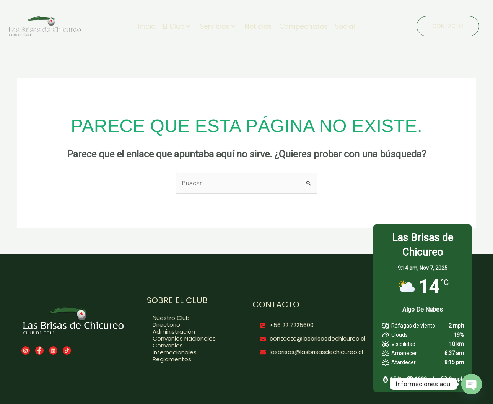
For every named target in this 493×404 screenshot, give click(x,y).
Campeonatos (303, 25)
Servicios (217, 25)
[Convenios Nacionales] (188, 337)
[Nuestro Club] (188, 317)
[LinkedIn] (53, 350)
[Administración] (188, 331)
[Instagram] (25, 350)
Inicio (146, 25)
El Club (176, 25)
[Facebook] (39, 350)
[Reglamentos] (188, 358)
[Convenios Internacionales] (188, 348)
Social (345, 25)
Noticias (258, 25)
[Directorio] (188, 324)
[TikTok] (67, 350)
